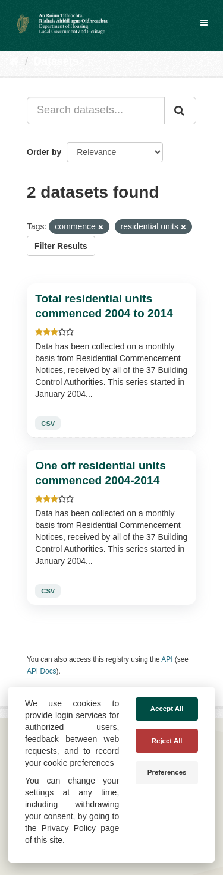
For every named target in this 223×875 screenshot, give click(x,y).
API (166, 659)
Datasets (56, 61)
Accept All (167, 708)
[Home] (14, 61)
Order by (44, 152)
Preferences (167, 772)
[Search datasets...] (96, 110)
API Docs (41, 671)
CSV (48, 423)
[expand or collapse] (204, 22)
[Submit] (180, 110)
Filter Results (60, 246)
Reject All (167, 740)
